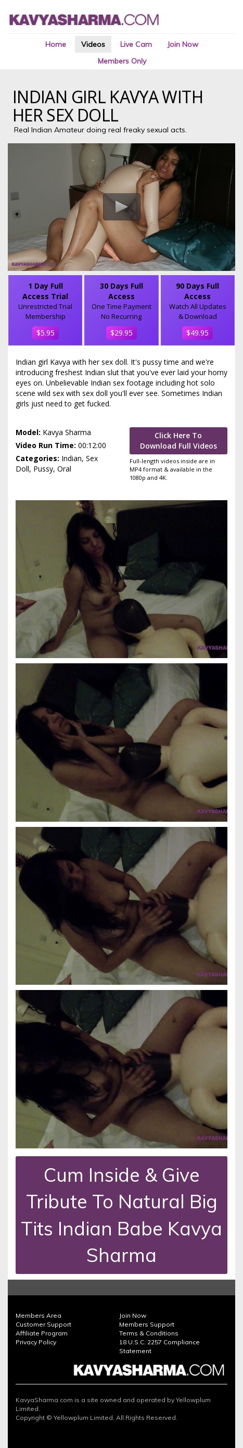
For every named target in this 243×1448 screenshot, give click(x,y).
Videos (93, 44)
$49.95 (197, 333)
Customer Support (43, 1324)
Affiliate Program (42, 1333)
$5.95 (45, 333)
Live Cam (136, 44)
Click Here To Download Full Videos (178, 440)
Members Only (122, 61)
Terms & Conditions (148, 1333)
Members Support (146, 1324)
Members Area (38, 1315)
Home (55, 44)
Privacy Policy (36, 1342)
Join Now (182, 44)
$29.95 (121, 333)
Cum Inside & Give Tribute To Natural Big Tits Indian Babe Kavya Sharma (121, 1215)
